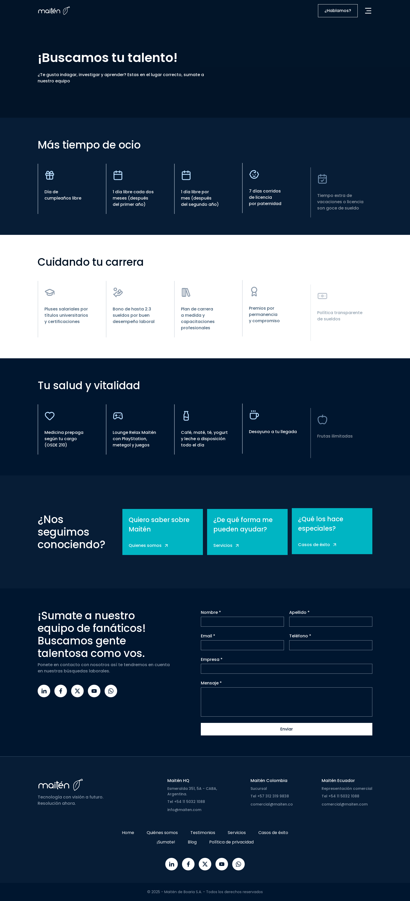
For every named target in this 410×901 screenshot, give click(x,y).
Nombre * (211, 613)
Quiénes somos (162, 833)
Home (128, 833)
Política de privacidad (231, 842)
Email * (208, 636)
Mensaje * (211, 683)
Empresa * (212, 660)
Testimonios (202, 833)
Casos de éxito (273, 833)
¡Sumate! (166, 842)
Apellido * (299, 613)
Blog (192, 842)
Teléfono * (300, 636)
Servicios (237, 833)
